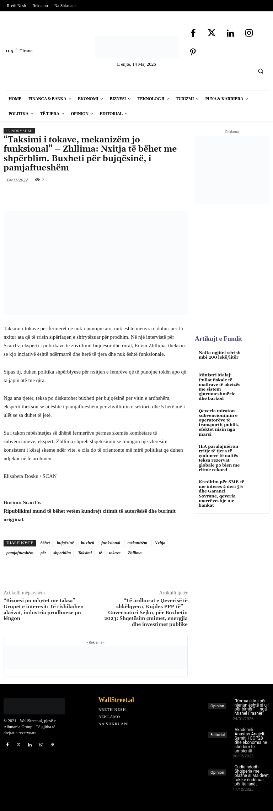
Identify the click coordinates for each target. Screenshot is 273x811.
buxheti (87, 542)
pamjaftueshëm (19, 552)
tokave (115, 552)
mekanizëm (137, 542)
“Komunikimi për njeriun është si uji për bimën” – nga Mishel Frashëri (252, 707)
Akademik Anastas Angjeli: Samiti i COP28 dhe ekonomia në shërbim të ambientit (251, 740)
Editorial (217, 734)
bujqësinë (65, 542)
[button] (260, 71)
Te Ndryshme (19, 131)
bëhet (45, 542)
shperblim (62, 552)
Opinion (217, 705)
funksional (110, 542)
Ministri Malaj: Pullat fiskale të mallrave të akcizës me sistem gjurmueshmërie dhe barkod (219, 386)
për (43, 552)
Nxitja (159, 542)
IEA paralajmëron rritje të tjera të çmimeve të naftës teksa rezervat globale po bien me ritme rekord (219, 458)
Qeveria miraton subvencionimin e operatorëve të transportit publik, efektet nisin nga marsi (219, 422)
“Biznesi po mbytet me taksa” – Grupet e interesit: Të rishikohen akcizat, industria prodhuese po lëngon (44, 610)
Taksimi (85, 552)
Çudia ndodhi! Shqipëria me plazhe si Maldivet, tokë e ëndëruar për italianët (252, 775)
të (100, 552)
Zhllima (134, 552)
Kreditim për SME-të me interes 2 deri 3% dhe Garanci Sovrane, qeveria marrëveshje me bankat (221, 493)
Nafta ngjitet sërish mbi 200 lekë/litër (220, 355)
